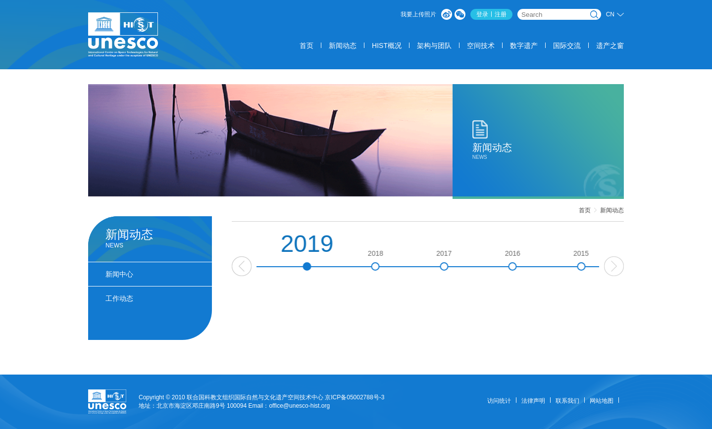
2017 (462, 260)
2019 (325, 251)
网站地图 (601, 400)
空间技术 (481, 45)
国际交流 (567, 45)
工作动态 (119, 298)
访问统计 (499, 400)
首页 (306, 45)
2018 (394, 260)
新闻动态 (342, 45)
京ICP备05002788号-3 (354, 397)
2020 (256, 260)
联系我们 (567, 400)
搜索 (594, 14)
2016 (531, 260)
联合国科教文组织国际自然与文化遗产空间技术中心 (255, 397)
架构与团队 (434, 45)
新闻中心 (119, 274)
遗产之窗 (610, 45)
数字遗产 (524, 45)
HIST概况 (387, 45)
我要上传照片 (418, 14)
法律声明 (533, 400)
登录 (482, 14)
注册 (501, 14)
